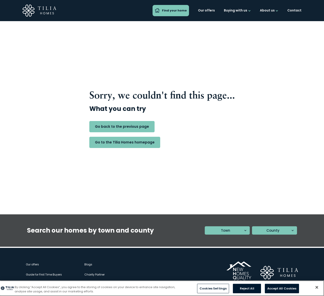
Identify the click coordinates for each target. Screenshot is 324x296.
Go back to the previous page (122, 126)
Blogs (88, 264)
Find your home (171, 10)
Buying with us (237, 10)
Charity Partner (94, 274)
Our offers (206, 10)
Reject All (247, 288)
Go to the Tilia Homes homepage (125, 142)
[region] (162, 288)
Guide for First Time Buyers (44, 274)
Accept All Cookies (281, 288)
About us (269, 10)
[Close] (317, 287)
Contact (294, 10)
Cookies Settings (213, 288)
